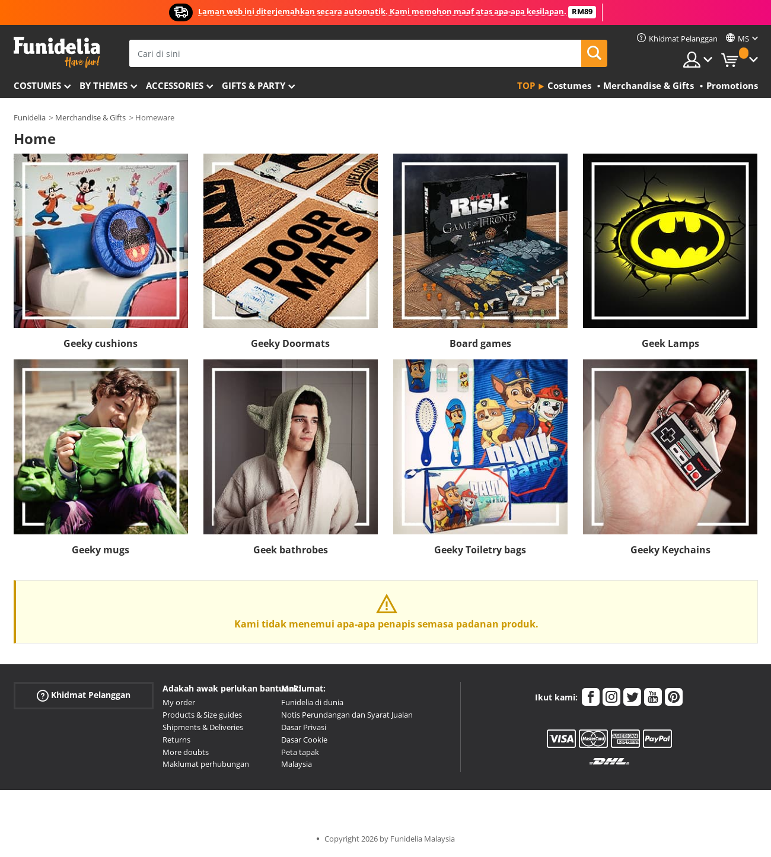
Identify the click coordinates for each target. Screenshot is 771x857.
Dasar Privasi (303, 727)
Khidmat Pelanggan (83, 695)
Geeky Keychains (670, 549)
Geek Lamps (670, 343)
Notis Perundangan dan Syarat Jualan (347, 714)
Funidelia (30, 117)
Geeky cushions (100, 343)
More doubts (186, 752)
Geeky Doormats (290, 343)
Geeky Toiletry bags (480, 549)
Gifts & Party (253, 85)
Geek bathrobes (290, 549)
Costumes (37, 85)
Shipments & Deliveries (203, 727)
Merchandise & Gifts (90, 117)
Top (526, 85)
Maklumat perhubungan (206, 764)
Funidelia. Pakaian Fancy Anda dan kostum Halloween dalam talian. (57, 52)
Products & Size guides (202, 714)
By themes (103, 85)
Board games (480, 343)
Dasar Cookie (304, 739)
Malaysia (296, 764)
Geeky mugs (100, 549)
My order (179, 702)
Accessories (174, 85)
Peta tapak (300, 752)
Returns (176, 739)
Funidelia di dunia (312, 702)
